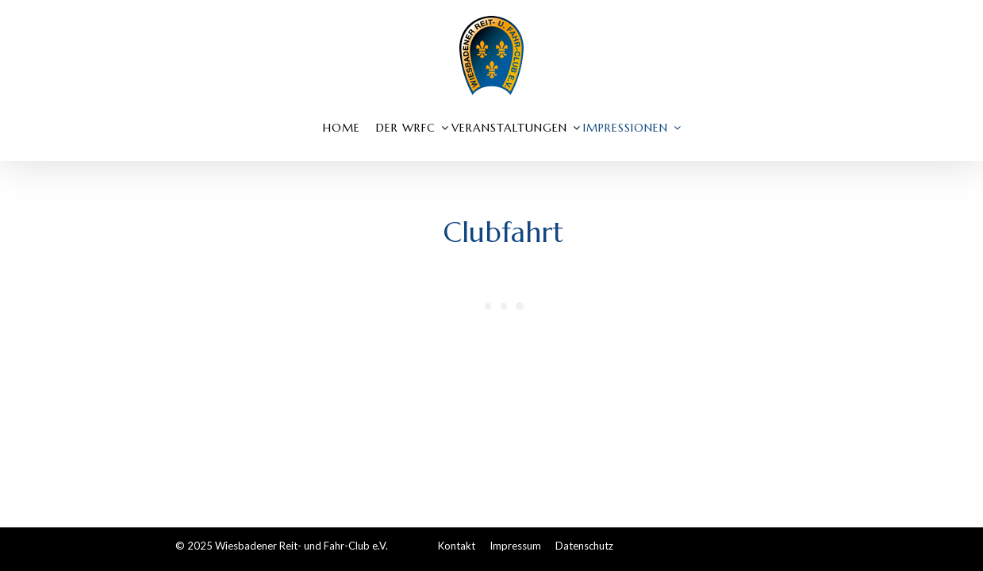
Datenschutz (584, 545)
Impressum (515, 545)
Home (341, 128)
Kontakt (456, 545)
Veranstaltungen (509, 128)
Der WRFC (406, 128)
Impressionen (625, 128)
